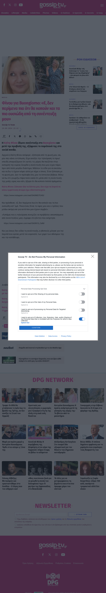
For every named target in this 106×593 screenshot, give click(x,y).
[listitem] (53, 289)
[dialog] (53, 297)
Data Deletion (40, 336)
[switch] (82, 294)
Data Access (52, 336)
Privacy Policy (66, 336)
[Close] (93, 257)
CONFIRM (36, 328)
